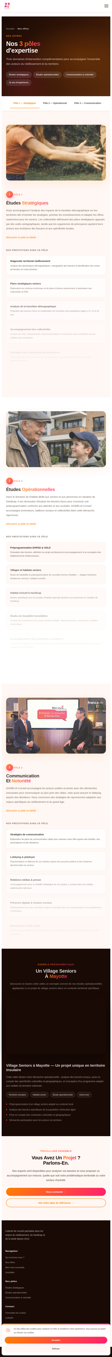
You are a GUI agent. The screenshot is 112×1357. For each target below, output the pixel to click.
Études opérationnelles (16, 1292)
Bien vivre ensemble (14, 1267)
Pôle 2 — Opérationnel (55, 103)
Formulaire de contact (15, 1313)
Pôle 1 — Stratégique (25, 103)
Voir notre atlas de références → (56, 1203)
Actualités (9, 1272)
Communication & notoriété (18, 1297)
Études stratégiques (14, 1287)
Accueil (10, 29)
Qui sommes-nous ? (14, 1257)
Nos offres (10, 1262)
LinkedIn (9, 1318)
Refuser (56, 1348)
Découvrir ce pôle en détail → (22, 241)
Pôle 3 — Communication (87, 103)
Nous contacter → (56, 1192)
